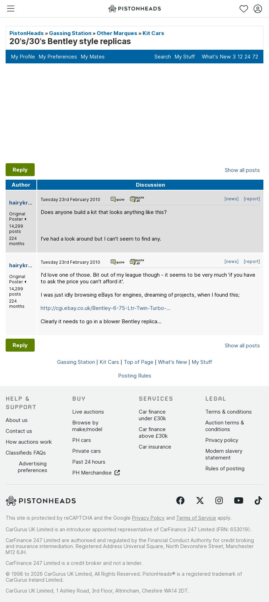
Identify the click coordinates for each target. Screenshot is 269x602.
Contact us (19, 431)
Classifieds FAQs (26, 452)
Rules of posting (224, 468)
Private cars (86, 451)
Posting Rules (134, 375)
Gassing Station (70, 33)
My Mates (93, 56)
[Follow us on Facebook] (180, 500)
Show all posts (242, 170)
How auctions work (29, 441)
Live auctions (88, 411)
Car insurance (155, 446)
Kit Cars (153, 33)
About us (17, 420)
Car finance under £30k (152, 415)
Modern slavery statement (223, 454)
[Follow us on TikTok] (258, 500)
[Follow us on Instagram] (219, 500)
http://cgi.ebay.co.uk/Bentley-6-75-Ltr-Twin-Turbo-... (106, 308)
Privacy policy (221, 440)
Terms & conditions (228, 411)
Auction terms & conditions (224, 426)
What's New (216, 56)
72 (255, 56)
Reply (20, 169)
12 (240, 56)
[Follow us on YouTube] (239, 500)
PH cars (81, 440)
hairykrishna (25, 202)
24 (247, 56)
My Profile (23, 56)
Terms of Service (196, 518)
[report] (252, 198)
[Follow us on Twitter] (200, 500)
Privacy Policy (148, 518)
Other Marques (117, 33)
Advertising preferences (32, 466)
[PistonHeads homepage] (134, 8)
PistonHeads (26, 33)
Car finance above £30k (153, 432)
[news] (232, 198)
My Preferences (58, 56)
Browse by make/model (87, 426)
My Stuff (184, 56)
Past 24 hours (88, 461)
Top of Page (138, 362)
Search (162, 56)
